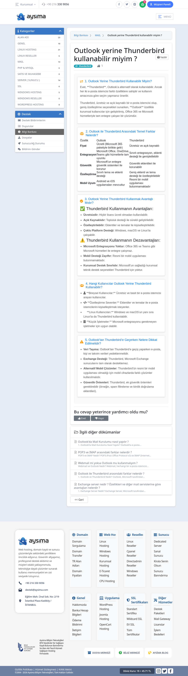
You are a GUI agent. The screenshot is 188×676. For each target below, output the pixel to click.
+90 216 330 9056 (34, 583)
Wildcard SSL (134, 619)
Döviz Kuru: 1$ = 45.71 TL (137, 671)
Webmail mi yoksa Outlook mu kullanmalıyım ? (121, 464)
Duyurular (26, 126)
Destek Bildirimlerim (31, 120)
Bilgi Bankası (27, 131)
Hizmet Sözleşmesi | (46, 669)
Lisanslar (159, 624)
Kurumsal (25, 4)
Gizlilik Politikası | (25, 669)
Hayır (99, 418)
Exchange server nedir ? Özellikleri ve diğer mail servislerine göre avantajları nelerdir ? (121, 487)
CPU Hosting (107, 581)
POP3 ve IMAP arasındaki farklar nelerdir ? (121, 453)
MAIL (98, 35)
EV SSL (130, 624)
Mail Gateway (162, 619)
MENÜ (164, 16)
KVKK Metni (65, 669)
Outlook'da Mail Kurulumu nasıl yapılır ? (121, 443)
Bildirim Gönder (29, 149)
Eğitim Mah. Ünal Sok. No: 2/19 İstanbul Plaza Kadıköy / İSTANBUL (42, 600)
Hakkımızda (79, 605)
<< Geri (79, 500)
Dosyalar (25, 137)
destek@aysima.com (36, 589)
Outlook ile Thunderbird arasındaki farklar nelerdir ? (121, 475)
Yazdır (162, 57)
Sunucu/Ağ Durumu (31, 143)
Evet (82, 418)
